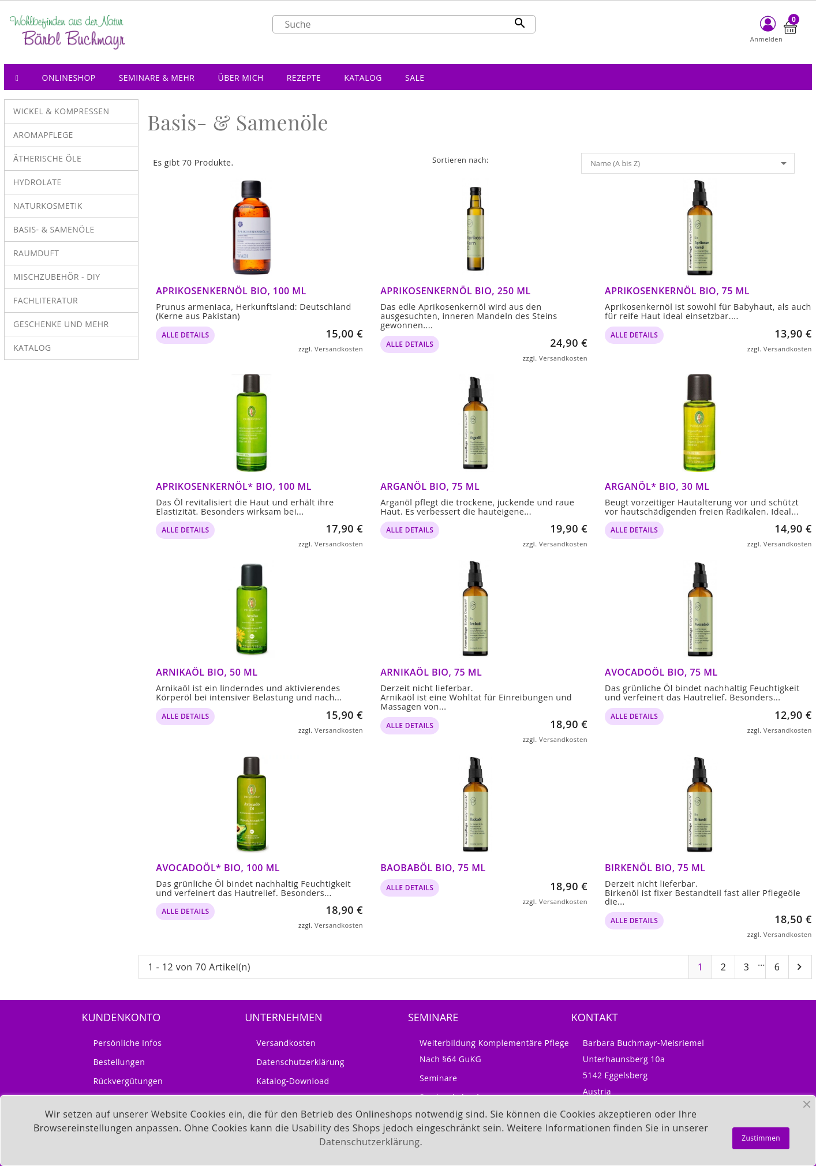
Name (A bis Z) (690, 163)
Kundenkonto (120, 1017)
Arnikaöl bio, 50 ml (206, 672)
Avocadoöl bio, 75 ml (661, 672)
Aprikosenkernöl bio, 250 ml (455, 290)
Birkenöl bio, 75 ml (655, 867)
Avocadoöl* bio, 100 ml (218, 867)
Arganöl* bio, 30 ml (657, 486)
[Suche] (403, 24)
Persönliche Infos (127, 1042)
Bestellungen (119, 1061)
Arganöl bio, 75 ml (430, 486)
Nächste (799, 967)
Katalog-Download (292, 1080)
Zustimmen (761, 1138)
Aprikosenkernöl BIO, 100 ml (231, 290)
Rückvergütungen (128, 1080)
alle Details (185, 335)
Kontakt (594, 1017)
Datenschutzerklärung (300, 1061)
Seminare (438, 1078)
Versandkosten (339, 348)
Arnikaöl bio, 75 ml (431, 672)
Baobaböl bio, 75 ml (432, 867)
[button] (69, 77)
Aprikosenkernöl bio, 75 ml (677, 290)
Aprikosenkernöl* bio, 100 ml (234, 486)
